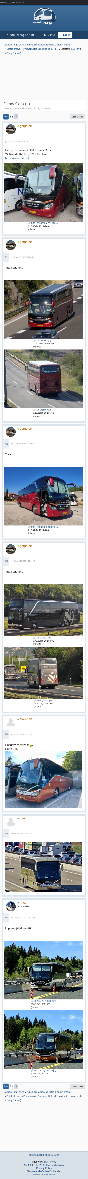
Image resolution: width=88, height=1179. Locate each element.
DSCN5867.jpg (42, 340)
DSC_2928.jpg (43, 700)
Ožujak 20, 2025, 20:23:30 (21, 834)
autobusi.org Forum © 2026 (44, 1155)
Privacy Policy (44, 1168)
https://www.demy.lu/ (18, 158)
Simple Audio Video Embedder (44, 1171)
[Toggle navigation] (77, 35)
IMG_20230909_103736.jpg (43, 527)
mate (73, 49)
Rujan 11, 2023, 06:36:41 (24, 257)
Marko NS (26, 719)
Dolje (6, 116)
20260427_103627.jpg (43, 1001)
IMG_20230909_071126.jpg (43, 223)
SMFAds (36, 1174)
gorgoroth (26, 126)
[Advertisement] (44, 77)
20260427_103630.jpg (43, 1070)
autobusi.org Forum (20, 35)
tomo (23, 818)
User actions (77, 117)
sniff (79, 49)
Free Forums (49, 1174)
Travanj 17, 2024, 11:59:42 (24, 561)
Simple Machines (54, 1165)
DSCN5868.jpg (42, 409)
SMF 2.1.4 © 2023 (34, 1165)
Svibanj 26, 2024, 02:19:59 (21, 734)
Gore (6, 1086)
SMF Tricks (50, 1161)
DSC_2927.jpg (42, 637)
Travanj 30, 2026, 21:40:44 (24, 918)
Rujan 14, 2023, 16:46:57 (24, 444)
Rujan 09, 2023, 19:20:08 (18, 141)
